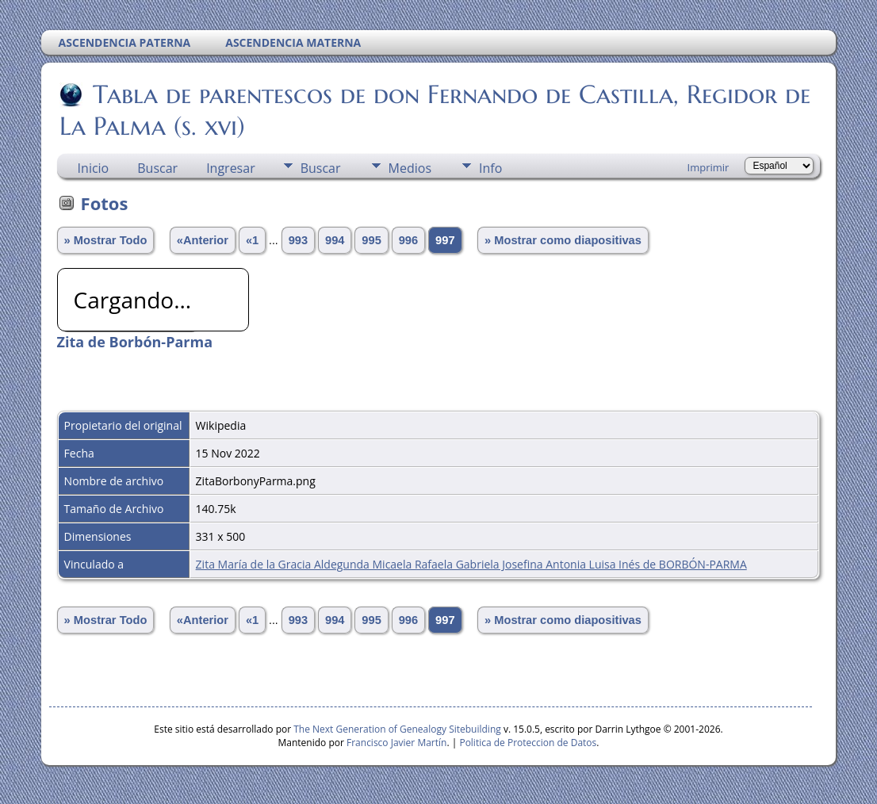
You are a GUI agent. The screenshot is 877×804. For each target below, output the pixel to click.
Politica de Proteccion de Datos (527, 742)
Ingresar (230, 168)
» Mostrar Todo (105, 240)
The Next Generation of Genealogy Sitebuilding (397, 729)
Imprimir (708, 167)
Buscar (157, 168)
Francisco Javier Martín (396, 742)
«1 (252, 240)
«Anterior (202, 240)
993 (298, 240)
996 (408, 240)
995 (371, 240)
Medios (410, 168)
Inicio (93, 168)
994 (334, 240)
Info (490, 168)
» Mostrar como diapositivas (562, 240)
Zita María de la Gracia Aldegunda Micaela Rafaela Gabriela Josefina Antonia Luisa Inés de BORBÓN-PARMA (471, 564)
